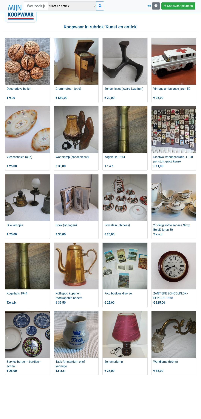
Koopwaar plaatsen (178, 6)
